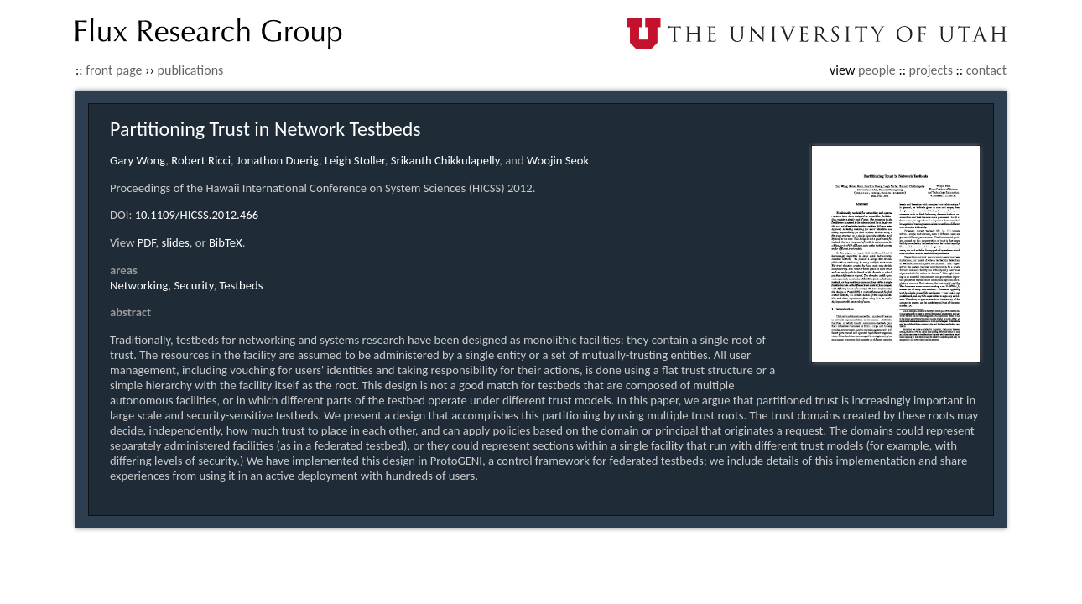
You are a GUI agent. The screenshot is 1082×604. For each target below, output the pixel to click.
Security (194, 285)
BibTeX (225, 242)
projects (931, 70)
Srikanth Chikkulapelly (445, 160)
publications (191, 70)
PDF (147, 242)
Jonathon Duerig (278, 160)
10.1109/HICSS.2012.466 (196, 214)
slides (176, 242)
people (877, 70)
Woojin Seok (558, 160)
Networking (139, 285)
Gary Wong (137, 160)
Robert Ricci (201, 160)
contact (986, 70)
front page (114, 70)
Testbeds (241, 285)
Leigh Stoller (355, 160)
